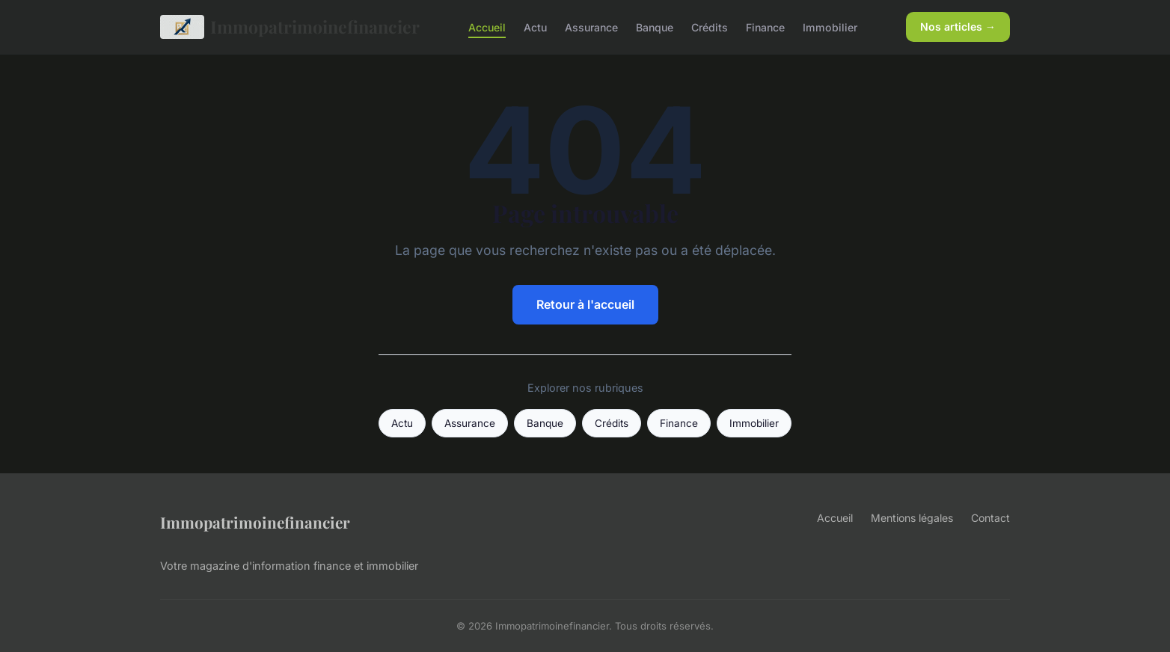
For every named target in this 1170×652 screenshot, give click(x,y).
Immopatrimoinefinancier (290, 27)
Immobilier (830, 26)
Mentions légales (912, 517)
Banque (654, 26)
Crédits (709, 26)
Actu (535, 26)
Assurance (591, 26)
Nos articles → (958, 26)
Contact (990, 517)
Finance (765, 26)
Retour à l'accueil (585, 304)
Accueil (487, 26)
